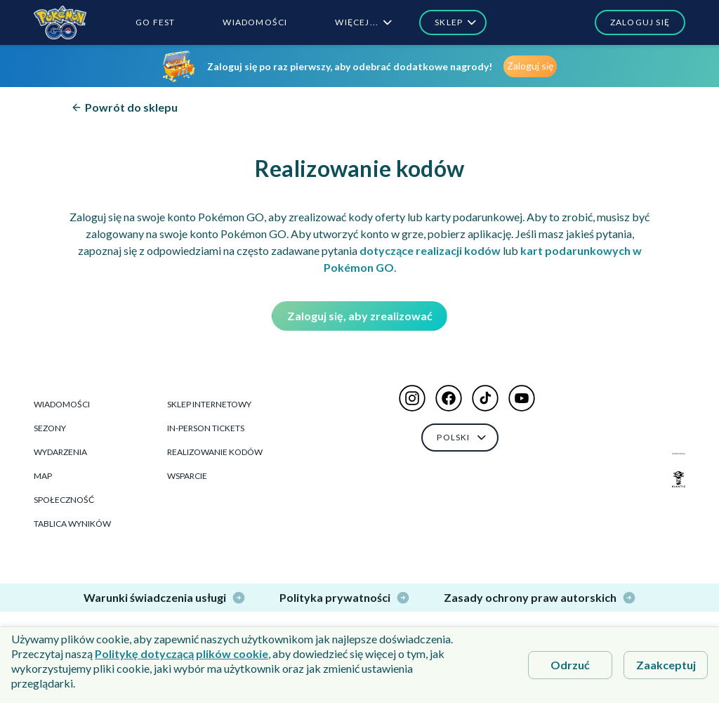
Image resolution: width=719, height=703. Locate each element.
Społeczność (64, 499)
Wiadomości (62, 404)
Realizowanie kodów (215, 452)
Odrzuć (570, 664)
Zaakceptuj (666, 664)
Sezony (50, 428)
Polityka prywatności (344, 598)
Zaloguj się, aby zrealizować (360, 315)
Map (43, 476)
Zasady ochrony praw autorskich (540, 598)
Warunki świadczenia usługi (165, 598)
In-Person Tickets (205, 428)
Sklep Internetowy (209, 404)
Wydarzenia (60, 452)
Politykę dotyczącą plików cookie (181, 653)
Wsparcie (187, 476)
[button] (633, 22)
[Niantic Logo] (678, 479)
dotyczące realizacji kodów (430, 250)
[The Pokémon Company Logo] (678, 453)
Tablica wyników (72, 523)
